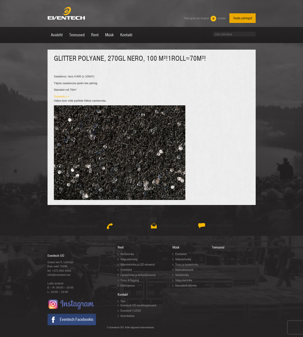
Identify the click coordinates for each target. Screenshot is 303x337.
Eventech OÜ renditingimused (138, 305)
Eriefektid (126, 270)
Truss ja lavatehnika (186, 264)
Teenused (218, 247)
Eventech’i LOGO (130, 311)
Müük (175, 247)
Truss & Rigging (129, 280)
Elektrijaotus (127, 285)
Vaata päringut (242, 18)
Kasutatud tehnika (186, 285)
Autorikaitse (127, 316)
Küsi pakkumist (220, 225)
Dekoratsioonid (184, 270)
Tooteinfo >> (62, 96)
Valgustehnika (128, 259)
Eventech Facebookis (76, 319)
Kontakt (123, 294)
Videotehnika (183, 259)
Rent (121, 247)
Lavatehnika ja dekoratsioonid (138, 275)
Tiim (122, 301)
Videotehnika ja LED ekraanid (137, 264)
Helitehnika (127, 254)
